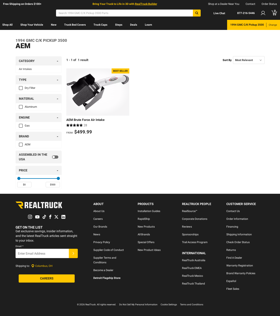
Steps (118, 24)
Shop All (7, 24)
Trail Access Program (194, 242)
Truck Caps (100, 24)
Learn (148, 24)
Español (231, 281)
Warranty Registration (239, 265)
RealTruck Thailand (193, 283)
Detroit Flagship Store (107, 277)
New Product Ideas (149, 249)
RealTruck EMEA (192, 268)
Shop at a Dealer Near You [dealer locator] (223, 3)
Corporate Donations (194, 218)
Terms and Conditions (191, 304)
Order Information (237, 218)
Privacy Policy (101, 242)
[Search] (128, 13)
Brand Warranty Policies (240, 273)
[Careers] (47, 279)
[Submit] (73, 253)
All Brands (144, 234)
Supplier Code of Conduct (108, 249)
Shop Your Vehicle (31, 24)
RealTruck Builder (146, 3)
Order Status (269, 3)
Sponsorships (190, 234)
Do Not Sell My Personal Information (138, 304)
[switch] (38, 157)
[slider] (18, 178)
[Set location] (41, 266)
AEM (27, 144)
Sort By (227, 60)
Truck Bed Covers (75, 24)
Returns (231, 249)
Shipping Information (239, 234)
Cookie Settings (169, 304)
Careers (98, 218)
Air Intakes (25, 69)
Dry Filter (30, 87)
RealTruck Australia (193, 260)
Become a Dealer (103, 270)
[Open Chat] (216, 13)
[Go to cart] (274, 13)
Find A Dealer (234, 257)
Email (19, 246)
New (53, 24)
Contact (250, 3)
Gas (27, 125)
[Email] (42, 253)
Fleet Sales (232, 288)
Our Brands (100, 226)
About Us (98, 211)
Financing (232, 226)
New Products (146, 226)
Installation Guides (149, 211)
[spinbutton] (24, 184)
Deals (133, 24)
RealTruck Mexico (192, 275)
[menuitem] (7, 25)
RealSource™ (189, 211)
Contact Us (233, 211)
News (96, 234)
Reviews (187, 226)
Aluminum (31, 106)
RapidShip (144, 218)
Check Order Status (238, 242)
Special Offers (146, 242)
